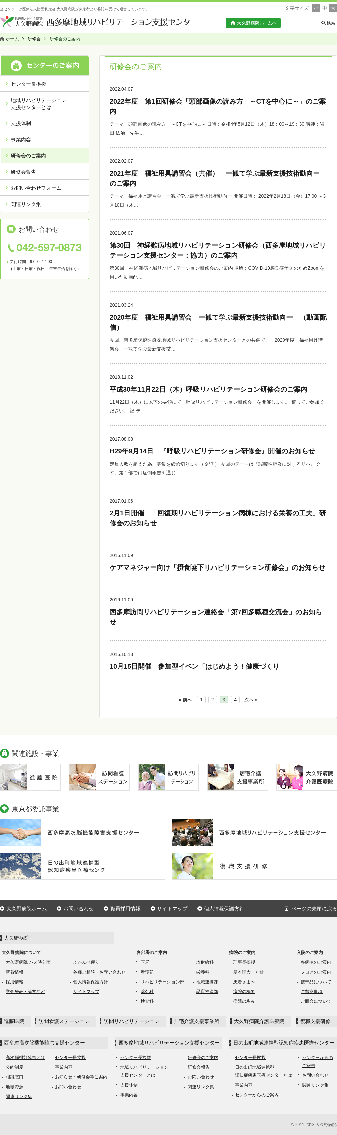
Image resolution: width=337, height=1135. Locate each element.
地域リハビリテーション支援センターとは (38, 103)
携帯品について (316, 981)
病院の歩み (244, 1001)
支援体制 (21, 123)
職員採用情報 (125, 908)
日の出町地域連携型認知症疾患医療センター (283, 1043)
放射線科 (205, 962)
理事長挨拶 (244, 962)
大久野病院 (16, 938)
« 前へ (185, 699)
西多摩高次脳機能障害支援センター (44, 1043)
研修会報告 (23, 172)
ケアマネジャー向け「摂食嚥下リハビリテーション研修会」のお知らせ (217, 567)
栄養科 (202, 972)
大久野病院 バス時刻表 (28, 962)
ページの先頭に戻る (314, 908)
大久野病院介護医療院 (259, 1021)
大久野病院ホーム (26, 908)
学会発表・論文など (25, 991)
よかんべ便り (86, 962)
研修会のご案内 (28, 155)
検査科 (147, 1001)
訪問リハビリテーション (131, 1021)
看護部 (147, 972)
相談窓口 (14, 1076)
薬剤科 (147, 991)
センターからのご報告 (317, 1061)
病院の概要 (244, 991)
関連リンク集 (26, 204)
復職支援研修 (315, 1021)
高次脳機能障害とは (25, 1057)
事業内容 (21, 139)
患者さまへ (244, 981)
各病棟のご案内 (316, 962)
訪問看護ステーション (64, 1021)
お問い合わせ (78, 908)
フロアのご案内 (316, 972)
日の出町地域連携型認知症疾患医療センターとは (263, 1071)
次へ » (251, 699)
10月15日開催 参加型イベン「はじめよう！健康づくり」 (198, 666)
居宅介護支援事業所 (196, 1021)
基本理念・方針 (248, 972)
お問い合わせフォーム (36, 188)
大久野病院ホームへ (253, 23)
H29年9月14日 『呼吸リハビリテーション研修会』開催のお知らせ (212, 451)
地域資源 (14, 1086)
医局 (145, 962)
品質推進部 (207, 991)
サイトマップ (172, 908)
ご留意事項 (312, 991)
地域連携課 (207, 981)
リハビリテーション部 (162, 981)
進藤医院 (14, 1021)
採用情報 (14, 981)
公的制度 (14, 1067)
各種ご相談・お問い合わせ (99, 972)
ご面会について (316, 1001)
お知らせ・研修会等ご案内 (81, 1076)
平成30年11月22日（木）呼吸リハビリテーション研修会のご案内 (208, 389)
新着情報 (14, 972)
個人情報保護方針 (224, 908)
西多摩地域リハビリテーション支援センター (169, 1043)
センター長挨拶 (28, 84)
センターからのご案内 (257, 1094)
